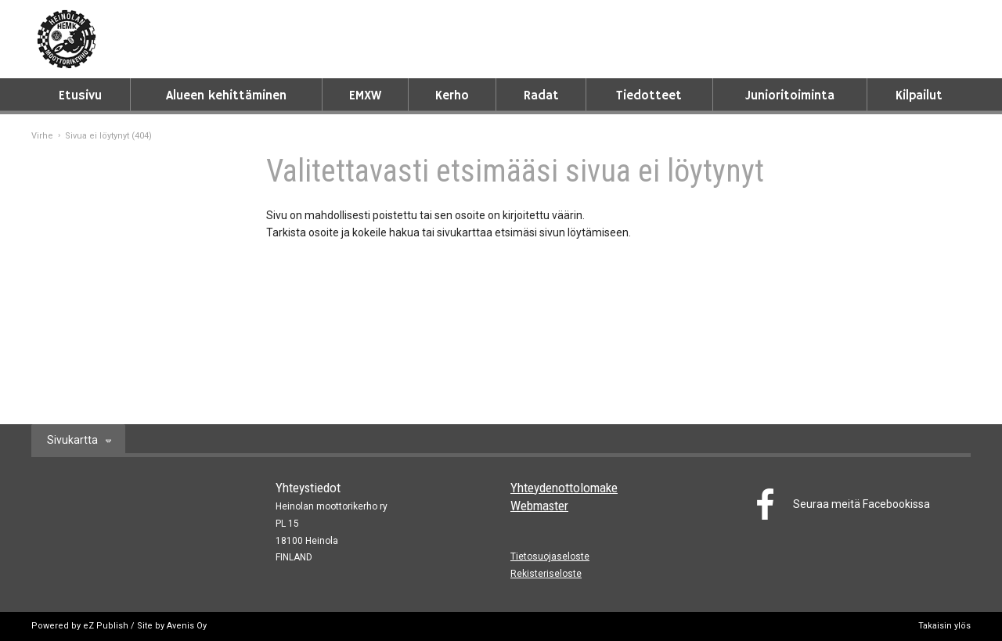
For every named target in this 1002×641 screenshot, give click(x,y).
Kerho (452, 96)
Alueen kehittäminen (226, 96)
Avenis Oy (187, 626)
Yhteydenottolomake (564, 487)
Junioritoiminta (789, 96)
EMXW (365, 96)
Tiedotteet (649, 96)
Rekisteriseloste (546, 573)
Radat (541, 96)
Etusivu (80, 96)
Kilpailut (919, 96)
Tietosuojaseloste (549, 556)
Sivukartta (72, 440)
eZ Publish (105, 626)
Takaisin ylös (944, 626)
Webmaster (539, 505)
